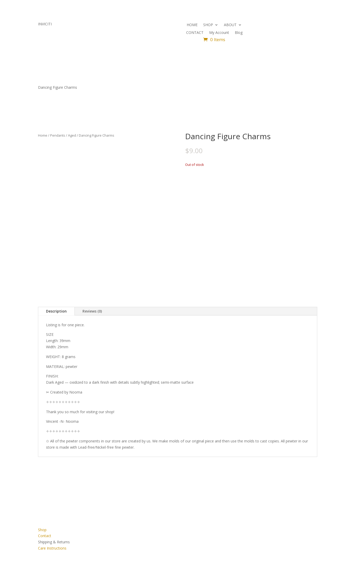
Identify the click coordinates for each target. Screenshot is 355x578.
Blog (239, 33)
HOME (192, 25)
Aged (72, 135)
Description (56, 311)
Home (42, 135)
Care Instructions (52, 548)
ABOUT (230, 25)
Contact (44, 535)
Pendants (57, 135)
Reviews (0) (92, 311)
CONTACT (194, 33)
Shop (42, 529)
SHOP (208, 25)
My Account (219, 33)
